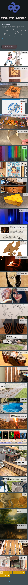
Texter (11, 18)
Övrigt (23, 18)
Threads (4, 39)
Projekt (18, 18)
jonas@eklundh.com (14, 581)
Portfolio (4, 18)
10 (5, 575)
